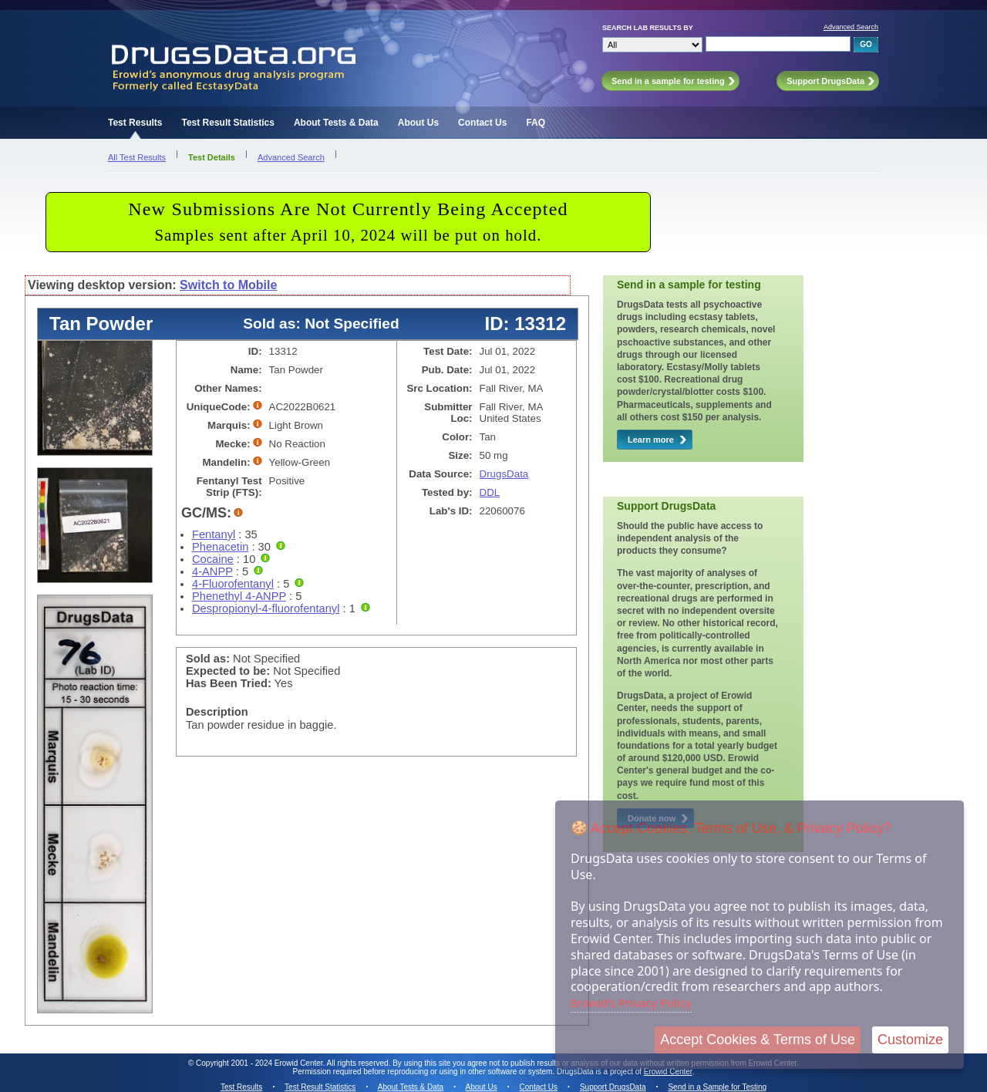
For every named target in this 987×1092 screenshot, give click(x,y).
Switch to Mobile (228, 285)
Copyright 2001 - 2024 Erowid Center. (260, 1063)
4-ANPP (212, 571)
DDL (490, 492)
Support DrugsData (613, 1087)
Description (217, 712)
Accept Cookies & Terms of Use (757, 1039)
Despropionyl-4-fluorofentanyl (265, 608)
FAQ (535, 122)
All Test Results (137, 157)
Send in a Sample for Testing (717, 1087)
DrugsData (504, 474)
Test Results (135, 122)
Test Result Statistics (227, 122)
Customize (910, 1039)
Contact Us (482, 122)
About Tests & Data (336, 122)
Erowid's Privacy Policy (631, 1002)
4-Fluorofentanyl (233, 584)
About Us (418, 122)
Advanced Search (851, 27)
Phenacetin (220, 547)
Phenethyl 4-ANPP (239, 596)
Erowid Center (668, 1071)
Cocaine (213, 559)
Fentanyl (213, 534)
